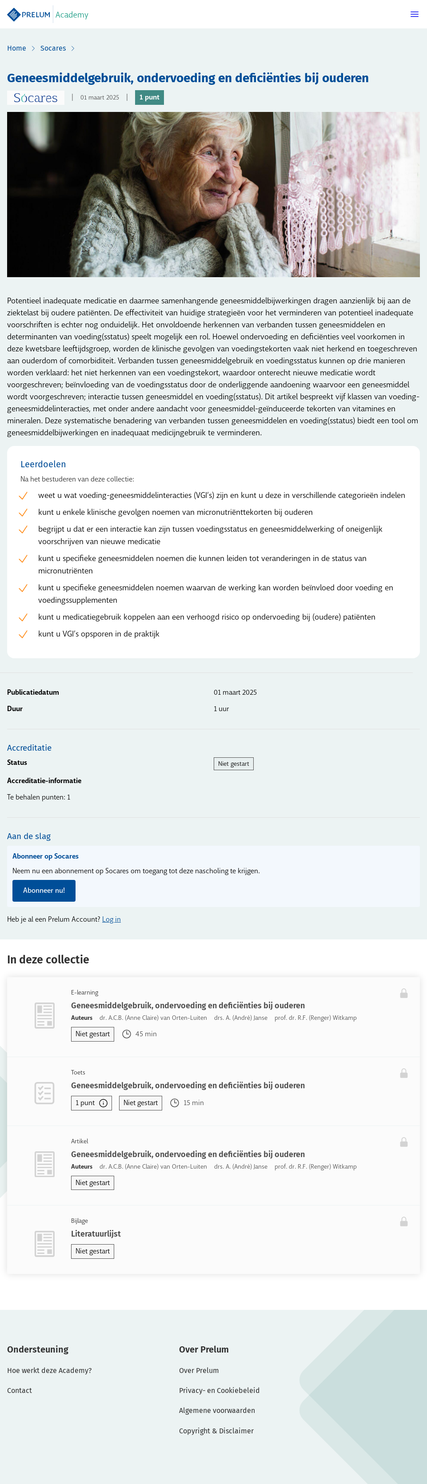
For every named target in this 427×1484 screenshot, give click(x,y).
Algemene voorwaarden (217, 1410)
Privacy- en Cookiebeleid (219, 1390)
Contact (19, 1390)
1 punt (92, 1102)
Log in (111, 919)
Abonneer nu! (44, 890)
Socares (53, 48)
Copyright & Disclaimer (216, 1431)
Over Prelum (199, 1370)
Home (16, 48)
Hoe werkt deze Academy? (49, 1370)
